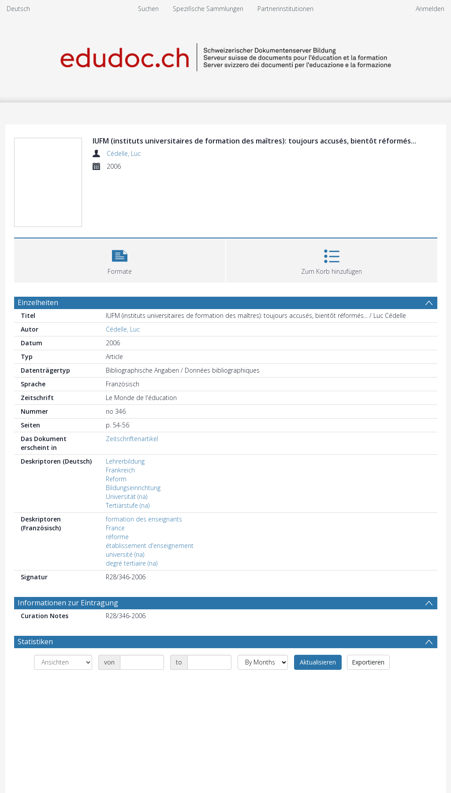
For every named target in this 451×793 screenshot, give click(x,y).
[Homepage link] (225, 55)
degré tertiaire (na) (131, 563)
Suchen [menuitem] (148, 8)
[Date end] (209, 662)
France (115, 528)
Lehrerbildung (125, 461)
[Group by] (63, 662)
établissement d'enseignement (150, 545)
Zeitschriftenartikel (132, 438)
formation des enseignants (144, 519)
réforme (117, 536)
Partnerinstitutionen (285, 8)
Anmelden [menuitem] (430, 8)
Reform (116, 479)
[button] (119, 259)
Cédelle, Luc (124, 153)
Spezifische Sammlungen (208, 8)
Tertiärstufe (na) (127, 505)
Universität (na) (126, 496)
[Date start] (142, 662)
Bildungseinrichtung (133, 487)
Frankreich (120, 470)
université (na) (125, 554)
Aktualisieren (318, 662)
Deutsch (18, 8)
